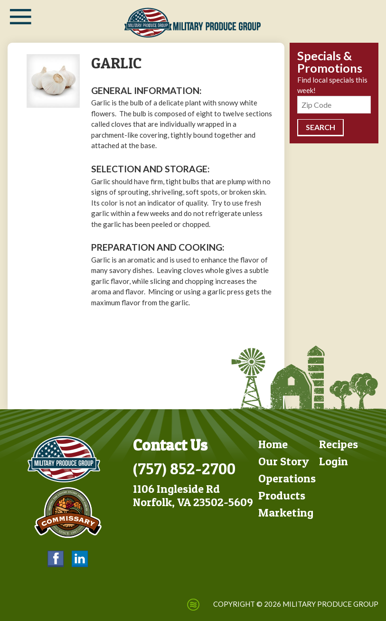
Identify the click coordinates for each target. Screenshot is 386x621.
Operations (287, 478)
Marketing (285, 512)
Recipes (338, 444)
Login (333, 461)
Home (273, 444)
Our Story (283, 461)
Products (281, 495)
